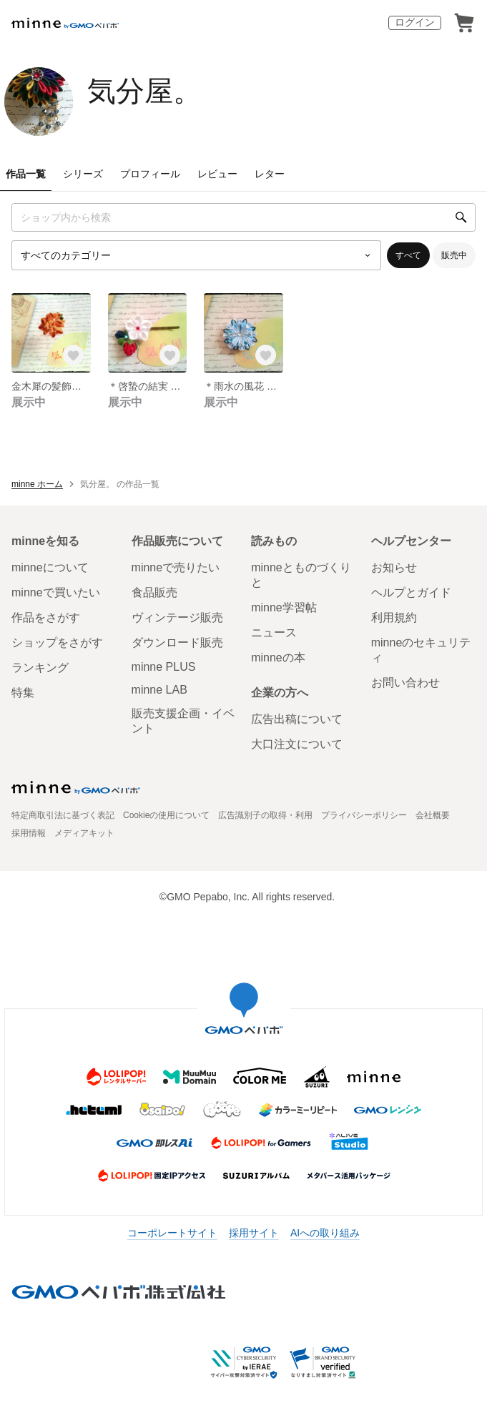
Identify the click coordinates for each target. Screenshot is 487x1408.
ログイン (415, 22)
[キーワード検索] (243, 217)
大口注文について (297, 744)
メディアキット (84, 833)
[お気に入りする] (74, 355)
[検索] (461, 217)
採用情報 (28, 833)
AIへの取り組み (325, 1233)
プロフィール (150, 173)
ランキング (40, 667)
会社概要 (432, 815)
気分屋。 (144, 91)
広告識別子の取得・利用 (265, 815)
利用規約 (394, 617)
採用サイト (254, 1233)
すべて (408, 255)
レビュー (217, 173)
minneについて (50, 567)
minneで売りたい (176, 567)
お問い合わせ (405, 682)
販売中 (454, 255)
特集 (22, 692)
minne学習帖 (284, 607)
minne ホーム (37, 484)
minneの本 (278, 657)
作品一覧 (26, 173)
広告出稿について (297, 719)
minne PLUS (164, 667)
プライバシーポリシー (364, 815)
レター (270, 173)
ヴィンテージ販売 (177, 617)
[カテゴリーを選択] (196, 255)
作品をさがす (45, 617)
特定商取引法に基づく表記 (62, 815)
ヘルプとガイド (411, 592)
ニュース (274, 632)
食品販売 (154, 592)
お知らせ (394, 567)
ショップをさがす (57, 642)
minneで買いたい (55, 592)
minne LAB (159, 690)
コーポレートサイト (172, 1233)
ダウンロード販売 (177, 642)
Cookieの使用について (166, 815)
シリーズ (83, 173)
